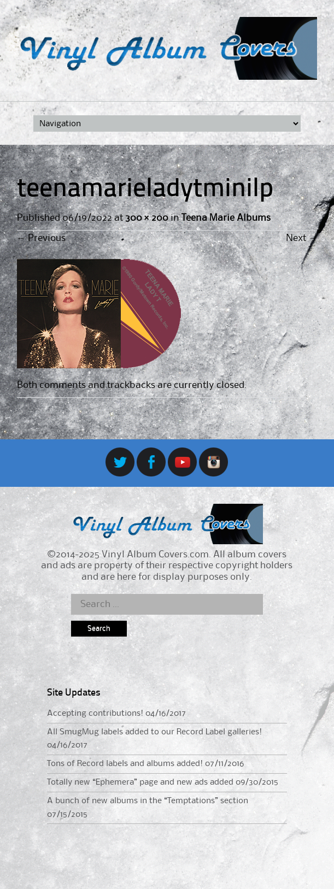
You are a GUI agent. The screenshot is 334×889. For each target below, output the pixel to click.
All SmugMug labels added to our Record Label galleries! (154, 732)
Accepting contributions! (95, 713)
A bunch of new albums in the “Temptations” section (147, 801)
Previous (41, 238)
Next (301, 238)
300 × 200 (146, 218)
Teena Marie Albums (226, 218)
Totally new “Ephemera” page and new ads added (140, 782)
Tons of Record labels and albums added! (125, 764)
